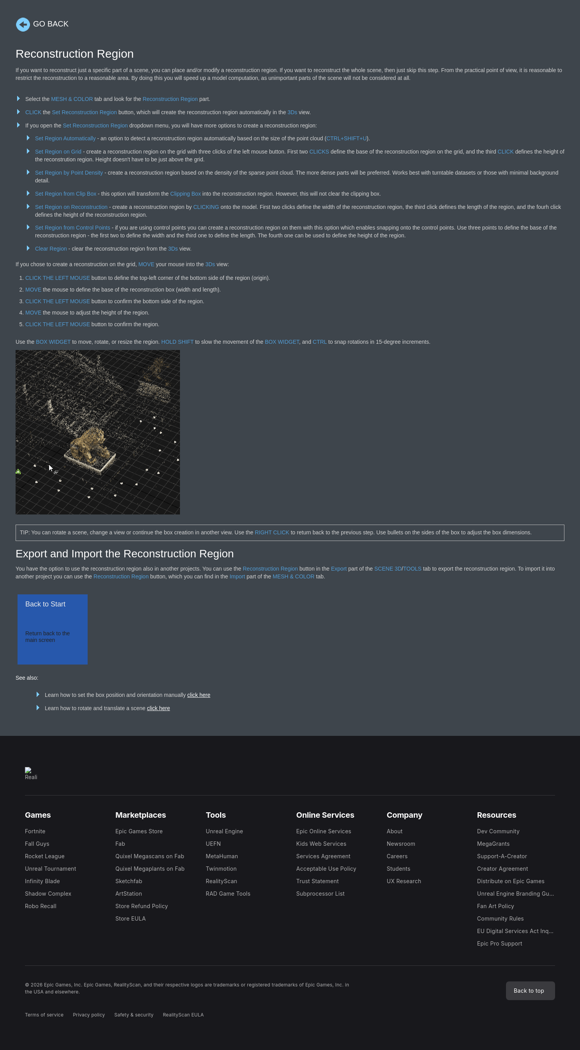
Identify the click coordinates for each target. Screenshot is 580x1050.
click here (198, 695)
